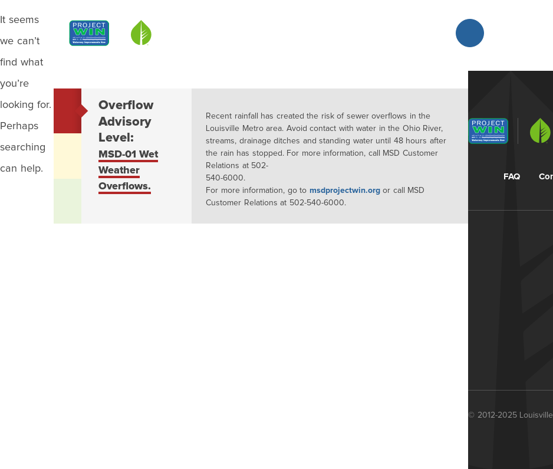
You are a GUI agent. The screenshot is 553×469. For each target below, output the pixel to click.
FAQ (511, 176)
